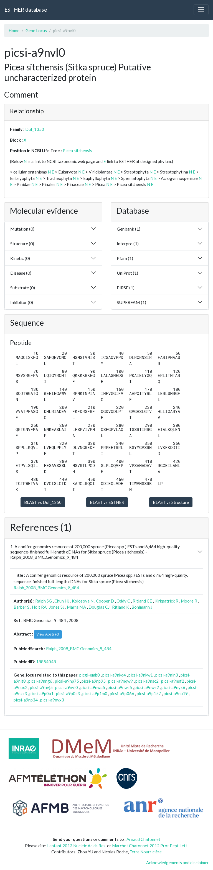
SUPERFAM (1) (131, 302)
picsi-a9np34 (26, 699)
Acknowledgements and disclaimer (177, 862)
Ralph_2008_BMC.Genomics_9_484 (46, 587)
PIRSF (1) (126, 287)
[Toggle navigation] (201, 9)
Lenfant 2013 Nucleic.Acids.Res (76, 845)
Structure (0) (22, 243)
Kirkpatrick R (166, 600)
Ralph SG (43, 600)
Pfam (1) (125, 258)
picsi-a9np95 (94, 680)
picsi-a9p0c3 (68, 693)
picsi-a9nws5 (120, 687)
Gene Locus (36, 30)
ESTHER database (25, 9)
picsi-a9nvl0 (66, 687)
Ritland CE (142, 600)
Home (14, 30)
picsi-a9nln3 (166, 674)
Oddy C (123, 600)
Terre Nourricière (146, 851)
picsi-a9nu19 (176, 693)
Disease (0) (20, 272)
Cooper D (105, 600)
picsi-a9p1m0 (94, 693)
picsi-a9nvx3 (52, 699)
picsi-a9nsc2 (147, 680)
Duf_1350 (34, 129)
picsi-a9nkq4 (114, 674)
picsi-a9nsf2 (172, 680)
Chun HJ (61, 600)
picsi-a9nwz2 (147, 687)
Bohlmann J (141, 606)
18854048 (46, 661)
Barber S (21, 606)
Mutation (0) (22, 228)
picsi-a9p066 (122, 693)
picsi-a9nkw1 (140, 674)
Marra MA (76, 606)
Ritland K (120, 606)
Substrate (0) (22, 287)
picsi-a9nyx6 (173, 687)
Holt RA (39, 606)
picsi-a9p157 (149, 693)
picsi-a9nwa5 (92, 687)
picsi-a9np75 (67, 680)
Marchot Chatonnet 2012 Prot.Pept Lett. (150, 845)
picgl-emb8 (89, 674)
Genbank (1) (128, 228)
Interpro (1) (128, 243)
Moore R (189, 600)
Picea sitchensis (77, 150)
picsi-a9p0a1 (41, 693)
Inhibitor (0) (21, 302)
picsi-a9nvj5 (41, 687)
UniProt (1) (127, 272)
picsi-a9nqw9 (120, 680)
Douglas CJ (99, 606)
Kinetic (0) (20, 258)
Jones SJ (56, 606)
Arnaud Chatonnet (143, 839)
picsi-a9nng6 (40, 680)
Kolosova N (82, 600)
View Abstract (47, 634)
